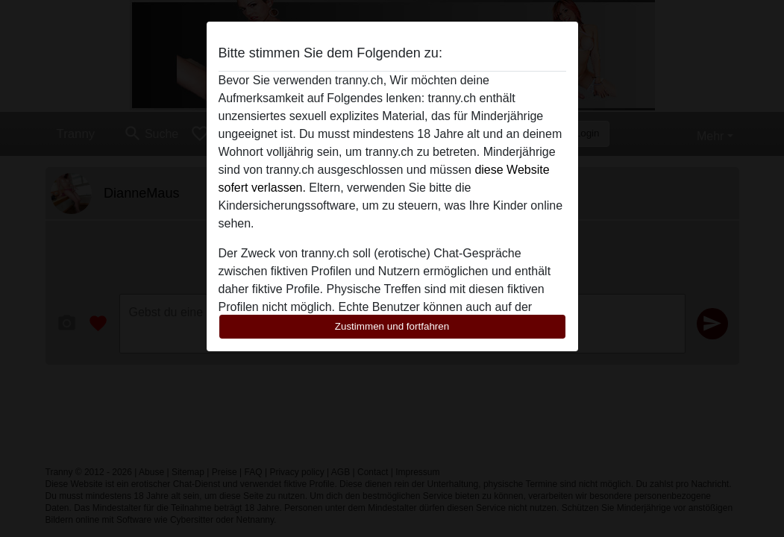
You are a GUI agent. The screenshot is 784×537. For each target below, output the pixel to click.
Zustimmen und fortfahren (392, 326)
